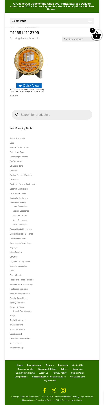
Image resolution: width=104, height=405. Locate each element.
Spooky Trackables (17, 303)
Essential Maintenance (19, 189)
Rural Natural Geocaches (20, 294)
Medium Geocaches (21, 211)
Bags (12, 143)
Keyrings (13, 248)
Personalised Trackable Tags (21, 284)
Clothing (13, 171)
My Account (50, 380)
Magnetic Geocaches (18, 266)
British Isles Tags (17, 152)
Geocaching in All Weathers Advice (49, 377)
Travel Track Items (17, 329)
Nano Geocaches (20, 220)
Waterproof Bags (17, 348)
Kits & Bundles (16, 252)
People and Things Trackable (22, 280)
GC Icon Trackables (18, 193)
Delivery (64, 369)
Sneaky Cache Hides (18, 298)
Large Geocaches (20, 206)
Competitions (21, 377)
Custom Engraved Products (21, 175)
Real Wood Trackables (19, 289)
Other (12, 271)
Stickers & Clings (17, 307)
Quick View (28, 85)
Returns (50, 365)
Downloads (14, 180)
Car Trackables (16, 161)
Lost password (34, 365)
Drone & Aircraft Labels (22, 311)
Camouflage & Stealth (19, 157)
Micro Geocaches (20, 216)
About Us (43, 373)
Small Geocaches (20, 225)
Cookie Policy (77, 373)
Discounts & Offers (47, 369)
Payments (63, 365)
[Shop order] (78, 39)
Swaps (12, 316)
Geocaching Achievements (20, 229)
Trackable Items (16, 325)
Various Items (15, 343)
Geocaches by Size (18, 203)
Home (20, 365)
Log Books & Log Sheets (20, 261)
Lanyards (13, 257)
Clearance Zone (16, 166)
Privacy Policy (60, 373)
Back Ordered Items (25, 373)
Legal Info (78, 369)
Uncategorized (16, 334)
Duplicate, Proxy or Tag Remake (23, 184)
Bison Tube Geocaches (19, 148)
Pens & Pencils (16, 275)
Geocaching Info (25, 369)
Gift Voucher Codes (18, 238)
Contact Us (77, 365)
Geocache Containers (19, 198)
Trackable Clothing (17, 320)
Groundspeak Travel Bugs (20, 243)
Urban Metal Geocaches (20, 339)
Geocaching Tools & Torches (21, 234)
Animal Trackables (17, 138)
